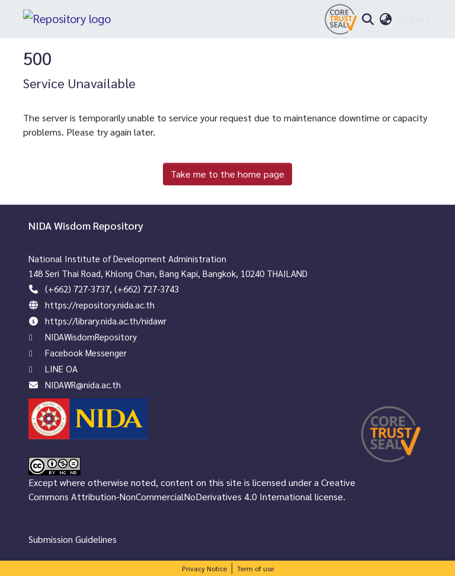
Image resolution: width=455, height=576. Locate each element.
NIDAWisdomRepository (91, 336)
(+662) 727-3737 (77, 288)
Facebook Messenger (86, 352)
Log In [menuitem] (411, 19)
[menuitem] (386, 19)
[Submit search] (367, 19)
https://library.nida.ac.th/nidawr (105, 320)
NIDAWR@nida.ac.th (83, 384)
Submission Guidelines (72, 539)
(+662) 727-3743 (146, 288)
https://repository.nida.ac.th (100, 304)
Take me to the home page (227, 174)
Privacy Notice (204, 568)
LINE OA (61, 368)
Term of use (255, 568)
